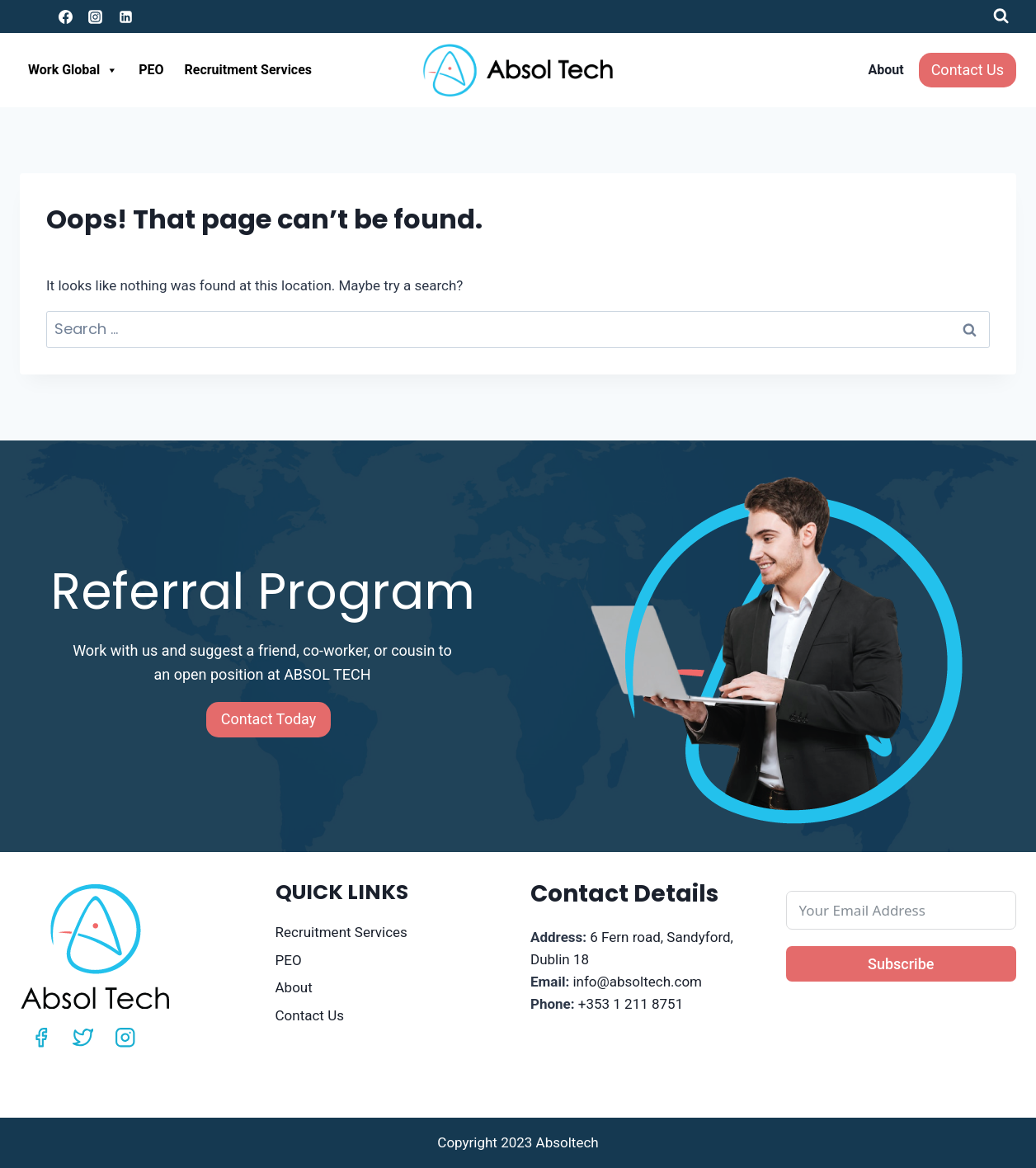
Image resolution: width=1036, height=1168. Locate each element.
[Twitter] (83, 1037)
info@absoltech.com (635, 981)
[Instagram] (125, 1037)
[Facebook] (41, 1037)
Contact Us (967, 69)
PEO (151, 70)
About (886, 70)
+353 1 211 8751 (630, 1004)
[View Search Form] (1001, 16)
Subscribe (901, 964)
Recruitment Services (248, 70)
